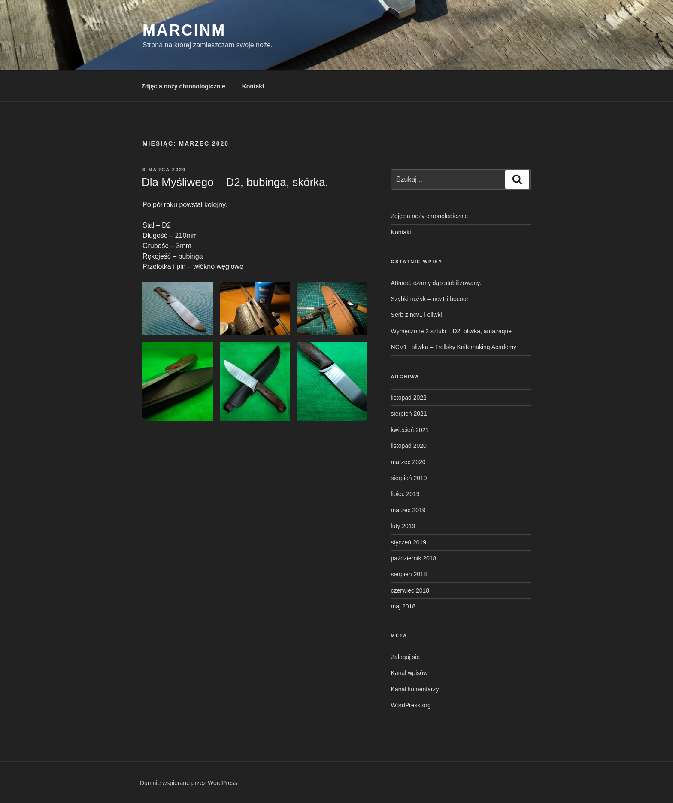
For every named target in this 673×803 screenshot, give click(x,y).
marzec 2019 (408, 510)
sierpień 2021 (409, 413)
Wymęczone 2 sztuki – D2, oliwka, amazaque (451, 331)
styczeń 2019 (409, 542)
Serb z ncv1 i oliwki (416, 314)
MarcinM (184, 30)
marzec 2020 (408, 462)
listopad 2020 (409, 445)
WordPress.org (411, 705)
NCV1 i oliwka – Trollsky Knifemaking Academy (454, 347)
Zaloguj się (405, 657)
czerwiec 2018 (410, 590)
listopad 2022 (409, 397)
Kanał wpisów (409, 672)
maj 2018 (403, 606)
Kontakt (253, 86)
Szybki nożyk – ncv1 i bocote (429, 298)
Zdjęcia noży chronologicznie (183, 86)
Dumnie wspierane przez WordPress (188, 782)
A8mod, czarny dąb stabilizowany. (436, 283)
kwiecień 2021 (410, 429)
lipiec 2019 (405, 493)
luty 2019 (403, 526)
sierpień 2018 (409, 574)
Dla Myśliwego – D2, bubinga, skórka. (235, 182)
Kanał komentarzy (415, 689)
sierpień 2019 (409, 477)
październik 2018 (414, 558)
